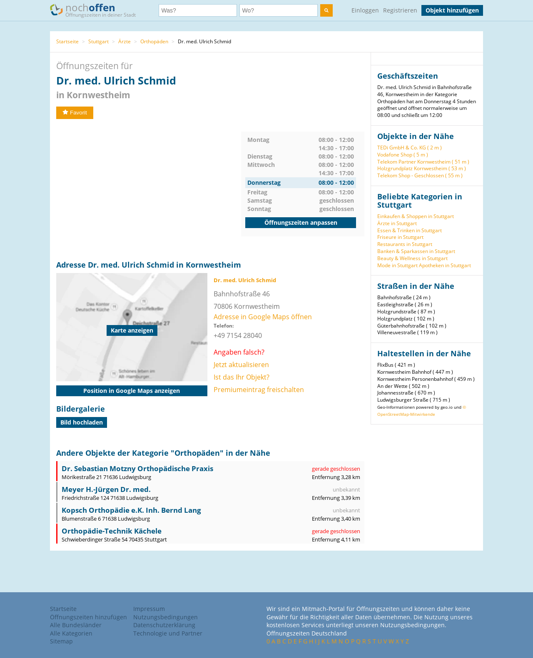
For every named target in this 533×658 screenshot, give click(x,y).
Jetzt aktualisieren (241, 364)
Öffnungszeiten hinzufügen (88, 617)
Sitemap (61, 641)
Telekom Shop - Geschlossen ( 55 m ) (420, 175)
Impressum (149, 609)
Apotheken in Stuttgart (445, 265)
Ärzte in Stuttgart (397, 223)
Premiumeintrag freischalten (259, 389)
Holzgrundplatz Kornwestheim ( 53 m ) (421, 168)
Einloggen (365, 10)
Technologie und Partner (167, 633)
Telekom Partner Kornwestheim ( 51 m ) (423, 161)
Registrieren (400, 10)
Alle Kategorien (71, 633)
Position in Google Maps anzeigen (131, 391)
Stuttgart (98, 41)
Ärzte (124, 41)
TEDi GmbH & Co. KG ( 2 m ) (409, 147)
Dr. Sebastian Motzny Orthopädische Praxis (137, 468)
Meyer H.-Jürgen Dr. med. (106, 489)
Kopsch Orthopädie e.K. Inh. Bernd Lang (131, 510)
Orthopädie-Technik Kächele (112, 531)
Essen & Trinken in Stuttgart (409, 230)
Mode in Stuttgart (397, 265)
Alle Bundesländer (76, 625)
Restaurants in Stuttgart (404, 244)
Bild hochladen (81, 422)
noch (97, 9)
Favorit (74, 112)
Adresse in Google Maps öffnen (263, 316)
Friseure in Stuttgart (400, 237)
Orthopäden (154, 41)
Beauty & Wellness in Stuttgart (412, 258)
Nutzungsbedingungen (165, 617)
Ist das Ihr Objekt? (241, 377)
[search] (326, 10)
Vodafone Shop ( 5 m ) (402, 154)
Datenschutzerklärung (164, 625)
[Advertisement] (148, 190)
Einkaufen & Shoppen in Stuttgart (415, 216)
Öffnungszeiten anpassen (300, 222)
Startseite (67, 41)
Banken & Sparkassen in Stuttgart (416, 251)
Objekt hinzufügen (452, 10)
